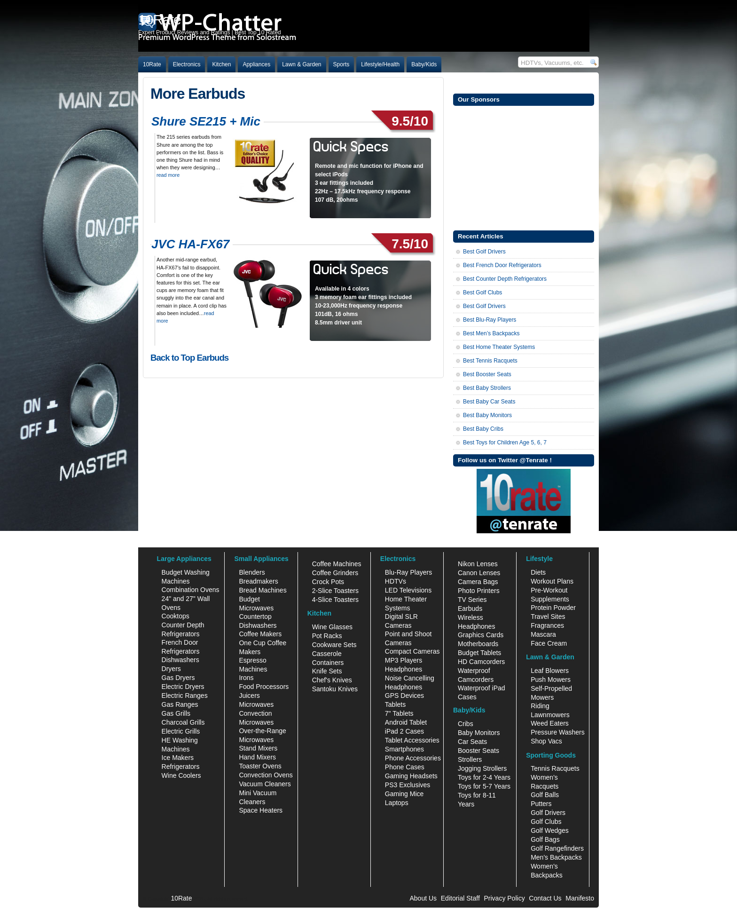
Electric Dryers (183, 686)
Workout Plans (552, 581)
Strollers (470, 759)
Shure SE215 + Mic (205, 121)
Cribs (465, 723)
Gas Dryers (178, 677)
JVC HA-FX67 (190, 244)
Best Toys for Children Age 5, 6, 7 (505, 442)
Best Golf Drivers (484, 251)
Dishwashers (180, 660)
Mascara (543, 634)
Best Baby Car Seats (489, 401)
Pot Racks (327, 636)
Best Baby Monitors (487, 415)
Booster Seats (478, 750)
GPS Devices (404, 695)
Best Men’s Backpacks (491, 333)
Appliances (256, 64)
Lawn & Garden (301, 64)
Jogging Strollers (482, 768)
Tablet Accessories (412, 740)
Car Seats (472, 741)
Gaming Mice (404, 794)
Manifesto (579, 898)
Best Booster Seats (487, 374)
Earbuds (470, 608)
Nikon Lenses (478, 564)
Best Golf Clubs (482, 292)
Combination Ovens (191, 589)
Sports (341, 64)
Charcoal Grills (183, 722)
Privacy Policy (504, 898)
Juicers (249, 695)
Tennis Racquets (555, 768)
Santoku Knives (335, 689)
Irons (246, 677)
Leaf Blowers (550, 670)
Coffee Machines (336, 564)
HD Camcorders (481, 661)
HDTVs (395, 581)
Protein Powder (553, 607)
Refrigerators (181, 766)
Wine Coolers (181, 775)
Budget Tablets (479, 652)
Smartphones (404, 749)
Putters (541, 803)
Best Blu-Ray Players (489, 319)
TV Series (472, 599)
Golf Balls (545, 794)
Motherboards (478, 644)
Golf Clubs (546, 821)
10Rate (152, 64)
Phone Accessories (413, 758)
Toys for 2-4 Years (484, 777)
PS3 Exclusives (407, 785)
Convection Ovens (265, 775)
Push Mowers (551, 679)
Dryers (171, 668)
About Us (423, 898)
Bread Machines (262, 590)
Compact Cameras (412, 651)
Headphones (403, 669)
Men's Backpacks (556, 857)
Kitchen (221, 64)
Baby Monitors (479, 732)
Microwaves (256, 704)
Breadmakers (258, 581)
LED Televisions (408, 590)
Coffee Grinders (335, 573)
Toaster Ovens (260, 766)
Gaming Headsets (411, 776)
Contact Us (545, 898)
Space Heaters (260, 810)
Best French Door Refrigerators (502, 265)
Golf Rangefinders (557, 848)
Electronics (187, 64)
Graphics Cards (480, 635)
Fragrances (547, 625)
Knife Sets (327, 671)
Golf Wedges (550, 830)
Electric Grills (181, 731)
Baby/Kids (424, 64)
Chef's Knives (332, 680)
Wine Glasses (332, 627)
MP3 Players (403, 660)
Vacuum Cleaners (264, 784)
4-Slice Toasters (335, 599)
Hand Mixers (257, 757)
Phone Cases (404, 767)
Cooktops (175, 616)
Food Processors (264, 686)
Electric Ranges (185, 695)
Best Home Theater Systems (499, 347)
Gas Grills (176, 713)
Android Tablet (406, 722)
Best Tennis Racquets (490, 360)
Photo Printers (479, 590)
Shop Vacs (546, 741)
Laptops (396, 802)
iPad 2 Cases (404, 731)
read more (168, 175)
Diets (538, 572)
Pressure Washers (558, 732)
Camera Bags (478, 581)
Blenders (252, 572)
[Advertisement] (523, 167)
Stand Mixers (258, 748)
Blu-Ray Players (408, 572)
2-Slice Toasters (335, 590)
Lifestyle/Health (380, 64)
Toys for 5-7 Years (484, 786)
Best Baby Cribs (483, 429)
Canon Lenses (479, 573)
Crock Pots (328, 581)
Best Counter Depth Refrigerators (505, 279)
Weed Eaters (550, 723)
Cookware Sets (334, 644)
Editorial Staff (460, 898)
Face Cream (549, 643)
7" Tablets (399, 713)
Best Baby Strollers (487, 388)
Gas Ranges (180, 704)
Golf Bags (545, 839)
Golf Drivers (548, 812)
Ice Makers (178, 757)
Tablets (395, 704)
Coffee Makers (260, 634)
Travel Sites (548, 616)
